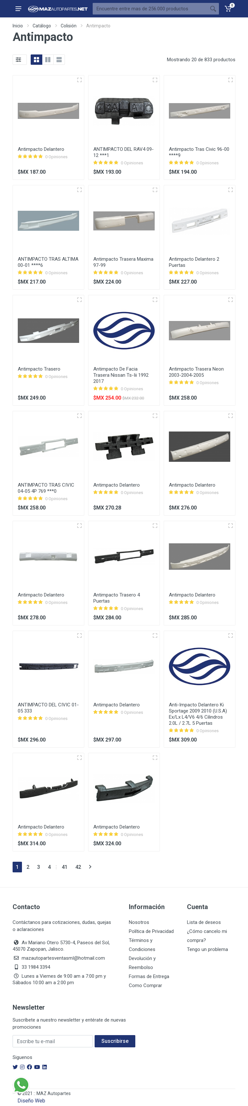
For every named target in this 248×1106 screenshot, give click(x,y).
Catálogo (42, 25)
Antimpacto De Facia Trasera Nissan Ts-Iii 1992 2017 (121, 375)
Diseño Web (31, 1101)
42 (78, 867)
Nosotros (139, 922)
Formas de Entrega (149, 976)
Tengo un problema (207, 949)
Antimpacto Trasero (39, 369)
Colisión (69, 25)
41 (64, 867)
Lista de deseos (204, 922)
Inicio (18, 25)
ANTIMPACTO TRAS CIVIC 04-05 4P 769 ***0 (46, 488)
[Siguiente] (90, 867)
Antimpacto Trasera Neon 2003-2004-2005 (196, 372)
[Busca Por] (150, 9)
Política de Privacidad (151, 931)
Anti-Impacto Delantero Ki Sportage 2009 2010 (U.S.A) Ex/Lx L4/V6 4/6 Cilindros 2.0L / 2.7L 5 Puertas (198, 714)
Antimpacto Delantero (41, 149)
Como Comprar (145, 985)
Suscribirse (115, 1041)
